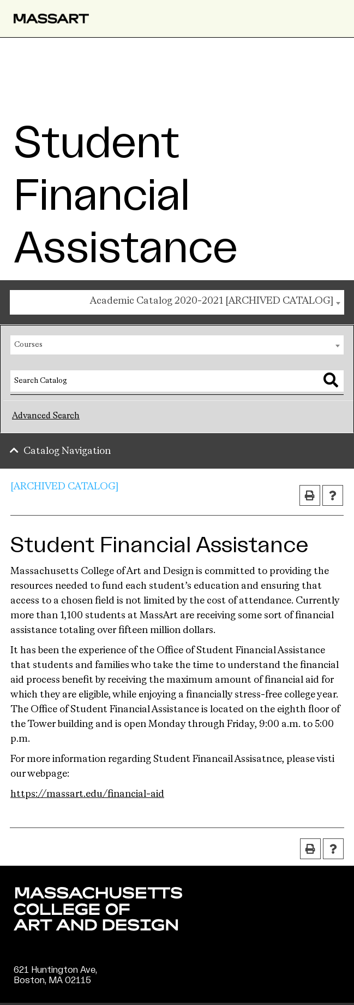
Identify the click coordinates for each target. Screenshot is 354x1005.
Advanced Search (46, 416)
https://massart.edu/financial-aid (87, 794)
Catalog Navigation (67, 451)
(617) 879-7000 (47, 990)
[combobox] (177, 302)
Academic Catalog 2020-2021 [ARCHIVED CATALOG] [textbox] (211, 301)
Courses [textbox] (28, 344)
